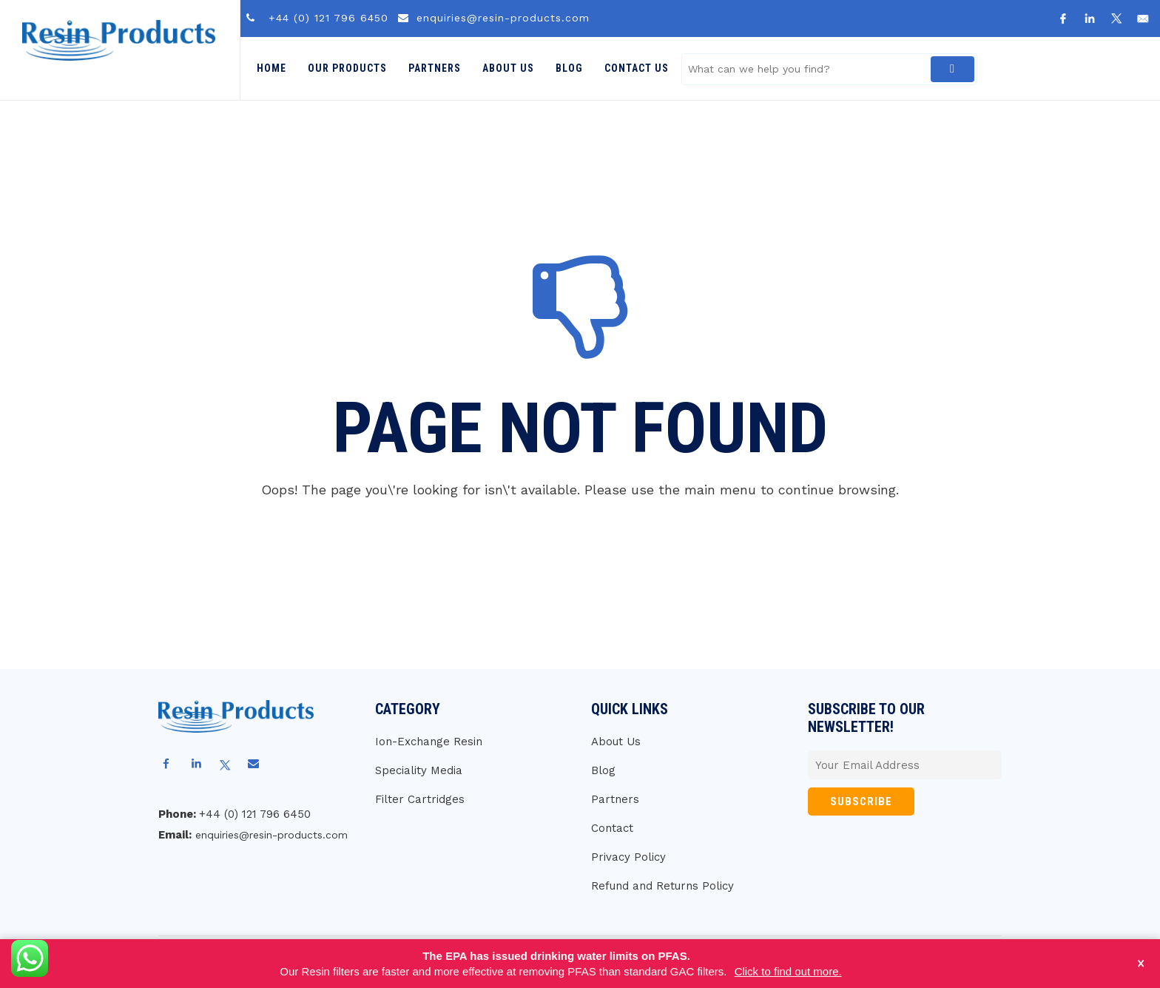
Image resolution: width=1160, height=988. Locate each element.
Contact (612, 828)
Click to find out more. (788, 971)
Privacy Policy (628, 857)
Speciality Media (418, 770)
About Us (508, 68)
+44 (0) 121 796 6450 (328, 18)
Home (271, 68)
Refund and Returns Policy (662, 886)
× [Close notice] (1141, 963)
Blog (569, 68)
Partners (434, 68)
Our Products (347, 68)
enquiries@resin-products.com (503, 18)
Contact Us (636, 68)
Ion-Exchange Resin (428, 741)
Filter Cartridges (420, 799)
